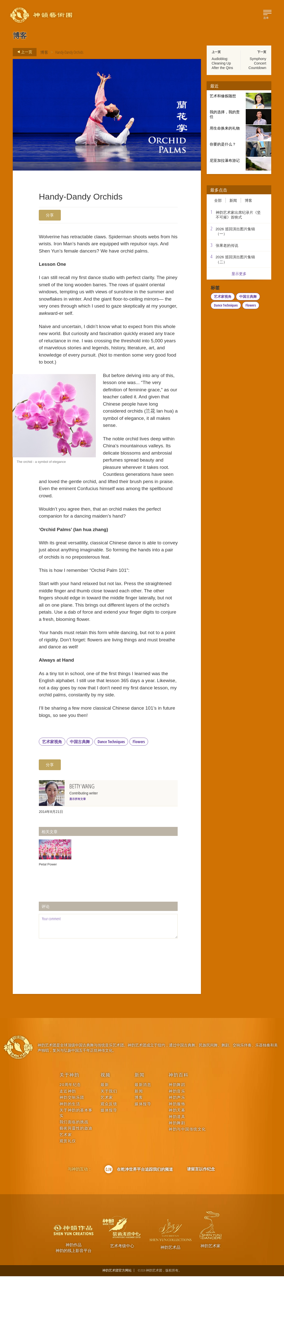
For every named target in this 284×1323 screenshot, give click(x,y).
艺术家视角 (52, 788)
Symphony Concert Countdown (257, 63)
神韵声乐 (177, 1144)
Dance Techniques (111, 788)
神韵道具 (177, 1163)
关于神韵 (69, 1121)
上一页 (23, 52)
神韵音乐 (177, 1138)
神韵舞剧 (177, 1169)
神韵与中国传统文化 (187, 1176)
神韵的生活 (70, 1150)
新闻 (233, 200)
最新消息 (143, 1131)
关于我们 (109, 1138)
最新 (105, 1131)
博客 (44, 52)
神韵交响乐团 (72, 1144)
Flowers (139, 788)
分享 (50, 215)
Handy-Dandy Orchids (69, 52)
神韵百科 (178, 1121)
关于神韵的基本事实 (76, 1159)
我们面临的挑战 (74, 1168)
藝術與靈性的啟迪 (76, 1175)
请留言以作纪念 (201, 1215)
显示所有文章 (77, 845)
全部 (218, 200)
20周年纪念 (70, 1131)
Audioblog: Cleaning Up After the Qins (222, 63)
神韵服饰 (177, 1150)
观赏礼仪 (68, 1187)
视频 (106, 1121)
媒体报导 (109, 1157)
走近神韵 (68, 1138)
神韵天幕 (177, 1157)
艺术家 (66, 1181)
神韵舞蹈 (177, 1131)
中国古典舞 (80, 788)
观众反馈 (109, 1150)
